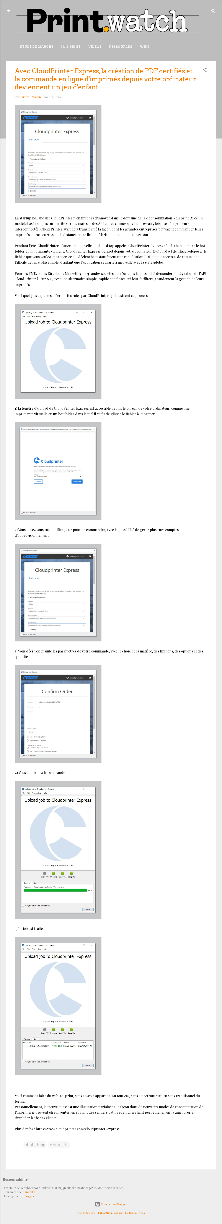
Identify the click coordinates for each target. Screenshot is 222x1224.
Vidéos (94, 46)
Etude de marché (37, 46)
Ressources (120, 46)
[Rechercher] (213, 11)
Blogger (28, 1196)
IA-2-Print (71, 46)
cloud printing (35, 1145)
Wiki (144, 46)
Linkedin (29, 1192)
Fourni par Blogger (111, 1204)
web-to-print (59, 1145)
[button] (204, 70)
